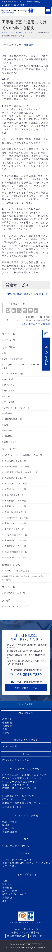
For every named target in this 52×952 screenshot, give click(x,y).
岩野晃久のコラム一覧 (15, 506)
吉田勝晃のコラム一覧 (15, 501)
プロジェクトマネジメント (17, 408)
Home (17, 929)
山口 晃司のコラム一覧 (16, 483)
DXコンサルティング (13, 799)
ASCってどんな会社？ (14, 894)
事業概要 (7, 887)
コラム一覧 (10, 340)
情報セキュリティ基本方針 (26, 932)
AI (5, 353)
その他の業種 (9, 832)
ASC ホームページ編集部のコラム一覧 (23, 455)
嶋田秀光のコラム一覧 (15, 478)
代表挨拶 (7, 726)
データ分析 (9, 402)
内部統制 (28, 44)
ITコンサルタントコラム (15, 760)
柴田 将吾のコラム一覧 (16, 557)
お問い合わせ (30, 5)
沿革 (4, 729)
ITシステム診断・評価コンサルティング (24, 775)
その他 (7, 396)
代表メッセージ (10, 881)
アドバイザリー (11, 385)
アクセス (7, 732)
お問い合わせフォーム (26, 688)
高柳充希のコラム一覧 (15, 540)
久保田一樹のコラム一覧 (16, 518)
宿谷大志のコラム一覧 (15, 523)
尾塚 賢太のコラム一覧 (16, 552)
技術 (6, 425)
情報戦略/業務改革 (13, 419)
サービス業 (8, 828)
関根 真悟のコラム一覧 (16, 535)
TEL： (26, 674)
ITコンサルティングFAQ (15, 846)
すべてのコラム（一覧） (16, 593)
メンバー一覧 (9, 746)
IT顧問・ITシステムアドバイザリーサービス (25, 790)
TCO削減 (8, 379)
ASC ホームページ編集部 (36, 324)
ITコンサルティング (13, 373)
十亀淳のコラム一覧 (14, 495)
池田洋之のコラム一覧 (15, 489)
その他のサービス (12, 807)
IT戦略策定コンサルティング (18, 796)
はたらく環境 (9, 891)
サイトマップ (31, 929)
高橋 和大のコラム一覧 (16, 512)
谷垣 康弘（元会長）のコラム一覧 (21, 472)
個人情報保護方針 (17, 936)
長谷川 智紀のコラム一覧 (17, 466)
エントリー (8, 901)
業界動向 (8, 430)
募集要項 (7, 897)
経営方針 (7, 719)
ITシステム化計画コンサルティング (21, 778)
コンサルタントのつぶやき (17, 571)
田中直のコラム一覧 (14, 529)
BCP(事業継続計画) (13, 359)
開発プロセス (10, 442)
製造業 (6, 825)
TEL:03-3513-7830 (12, 5)
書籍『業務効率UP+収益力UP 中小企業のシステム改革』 (26, 864)
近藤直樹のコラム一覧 (15, 546)
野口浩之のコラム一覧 (15, 461)
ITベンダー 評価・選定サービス (19, 781)
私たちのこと (9, 884)
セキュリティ (10, 391)
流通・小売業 (9, 822)
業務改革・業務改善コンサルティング (23, 803)
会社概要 (7, 722)
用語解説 (8, 436)
